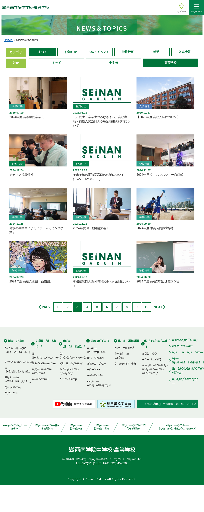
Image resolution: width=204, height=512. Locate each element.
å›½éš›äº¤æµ (42, 405)
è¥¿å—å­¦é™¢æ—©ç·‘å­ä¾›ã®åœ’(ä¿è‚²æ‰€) (177, 454)
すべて (42, 81)
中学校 (113, 93)
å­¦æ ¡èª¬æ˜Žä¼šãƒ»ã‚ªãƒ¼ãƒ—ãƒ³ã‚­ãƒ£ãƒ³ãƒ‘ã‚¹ (155, 396)
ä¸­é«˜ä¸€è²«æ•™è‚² (44, 390)
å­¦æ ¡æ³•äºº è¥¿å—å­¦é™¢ (15, 454)
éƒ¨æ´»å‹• (93, 396)
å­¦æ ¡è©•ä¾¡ (13, 414)
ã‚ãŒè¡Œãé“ (134, 367)
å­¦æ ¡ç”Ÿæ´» (100, 367)
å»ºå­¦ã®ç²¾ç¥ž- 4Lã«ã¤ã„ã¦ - (17, 378)
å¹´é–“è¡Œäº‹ (95, 384)
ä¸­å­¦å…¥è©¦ (149, 380)
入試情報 (184, 81)
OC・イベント (99, 81)
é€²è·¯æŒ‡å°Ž (124, 374)
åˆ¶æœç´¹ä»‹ (96, 390)
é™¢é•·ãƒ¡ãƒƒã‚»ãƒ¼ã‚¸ (20, 388)
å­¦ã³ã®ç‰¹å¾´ (71, 390)
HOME (8, 69)
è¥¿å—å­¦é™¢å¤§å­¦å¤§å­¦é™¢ (47, 454)
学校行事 (127, 81)
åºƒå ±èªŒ (11, 419)
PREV (46, 334)
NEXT (158, 334)
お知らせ (70, 81)
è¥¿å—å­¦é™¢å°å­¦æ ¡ (102, 454)
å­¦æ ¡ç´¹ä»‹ (16, 367)
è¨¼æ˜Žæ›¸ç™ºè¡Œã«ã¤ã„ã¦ (168, 430)
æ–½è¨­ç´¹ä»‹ (95, 402)
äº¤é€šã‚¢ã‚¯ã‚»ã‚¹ (185, 367)
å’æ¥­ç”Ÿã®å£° (126, 390)
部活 (156, 81)
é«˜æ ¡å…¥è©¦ (151, 386)
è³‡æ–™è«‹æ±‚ (182, 373)
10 (146, 334)
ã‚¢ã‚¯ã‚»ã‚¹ (181, 11)
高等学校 (170, 93)
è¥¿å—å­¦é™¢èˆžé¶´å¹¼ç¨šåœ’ (133, 454)
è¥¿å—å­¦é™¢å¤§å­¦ (76, 454)
